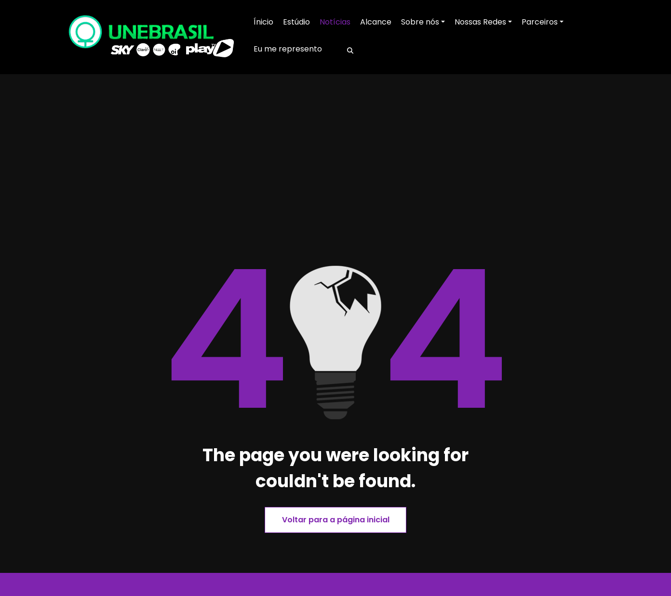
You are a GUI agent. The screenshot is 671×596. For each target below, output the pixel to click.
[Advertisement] (335, 186)
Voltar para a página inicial (335, 519)
